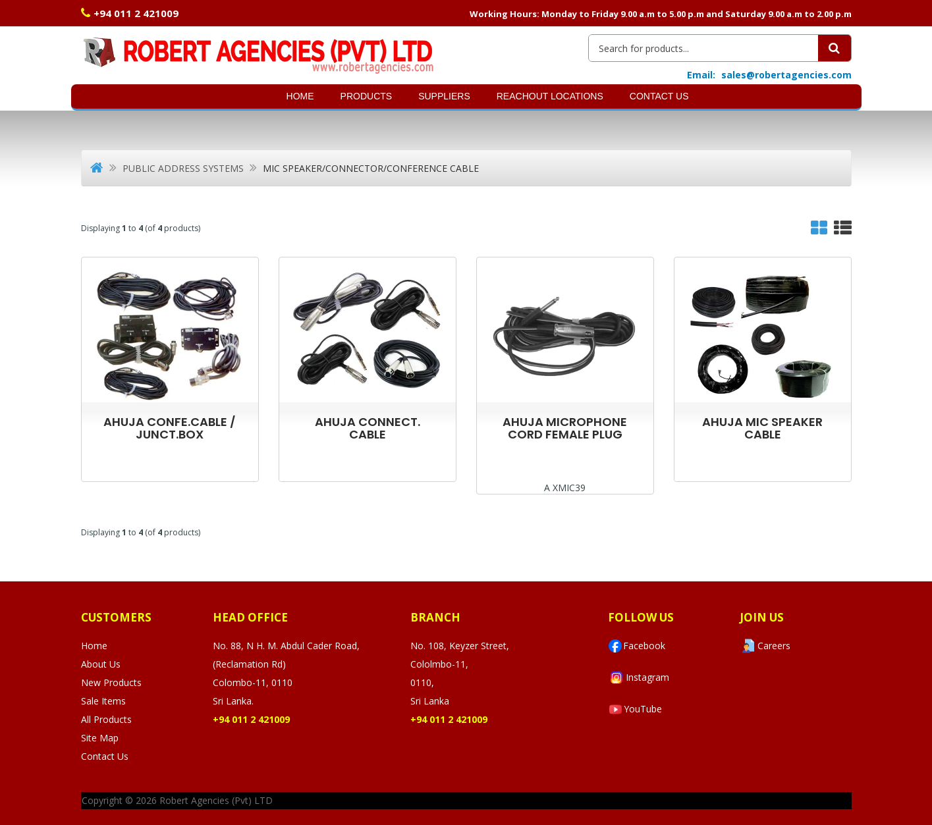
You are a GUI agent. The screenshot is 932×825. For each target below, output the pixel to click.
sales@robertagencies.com (786, 74)
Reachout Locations (550, 96)
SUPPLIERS (444, 96)
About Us (101, 664)
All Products (106, 719)
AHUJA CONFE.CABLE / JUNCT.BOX (169, 427)
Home (300, 96)
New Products (111, 682)
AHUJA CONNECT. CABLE (367, 427)
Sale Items (103, 701)
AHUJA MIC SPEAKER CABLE (762, 427)
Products (367, 96)
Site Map (100, 738)
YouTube (635, 709)
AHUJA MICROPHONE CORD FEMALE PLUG (565, 427)
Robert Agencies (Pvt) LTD (216, 800)
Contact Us (659, 96)
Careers (765, 645)
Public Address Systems (183, 168)
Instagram (638, 677)
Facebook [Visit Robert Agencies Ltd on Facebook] (636, 646)
